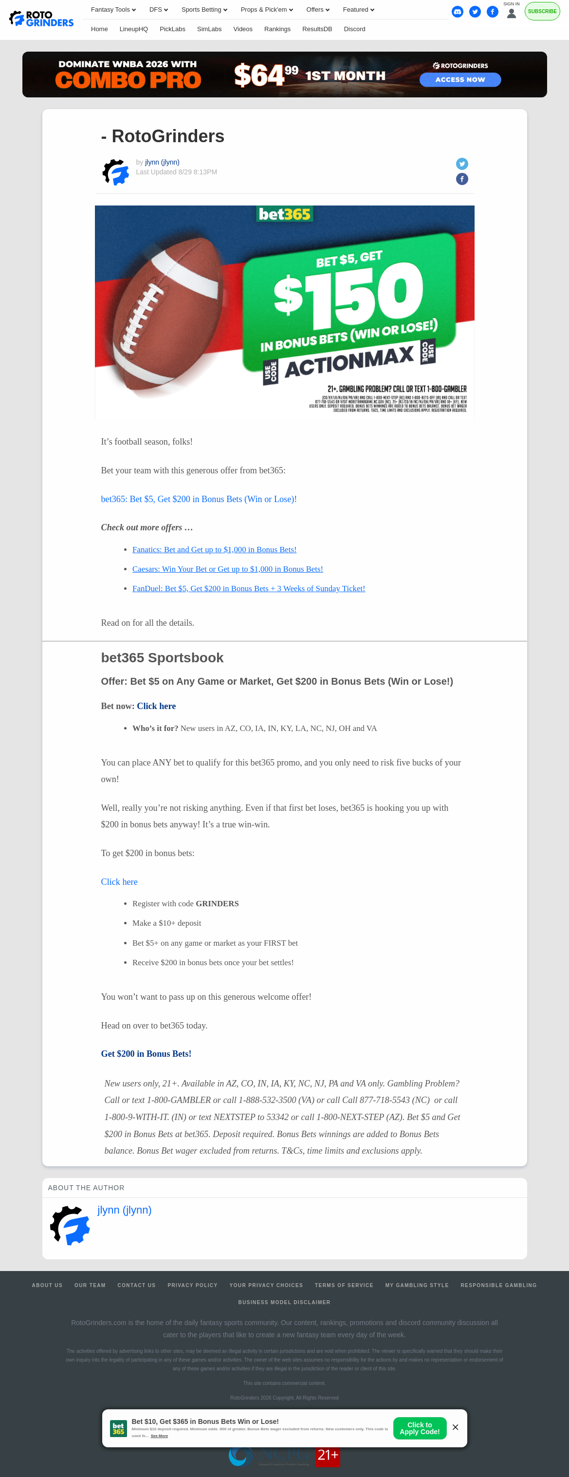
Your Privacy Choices (267, 1285)
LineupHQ (134, 29)
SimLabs (209, 29)
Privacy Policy (192, 1285)
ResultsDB (317, 29)
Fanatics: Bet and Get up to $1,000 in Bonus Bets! (214, 549)
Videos (243, 29)
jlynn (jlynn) (162, 162)
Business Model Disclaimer (285, 1302)
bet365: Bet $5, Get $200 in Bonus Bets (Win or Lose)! (199, 499)
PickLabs (172, 29)
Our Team (90, 1285)
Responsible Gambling (498, 1285)
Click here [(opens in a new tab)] (156, 706)
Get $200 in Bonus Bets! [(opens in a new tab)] (146, 1054)
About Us (47, 1285)
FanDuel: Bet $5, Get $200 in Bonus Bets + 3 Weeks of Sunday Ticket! (249, 588)
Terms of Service (344, 1285)
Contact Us (137, 1285)
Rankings (277, 29)
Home (99, 29)
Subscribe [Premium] (542, 11)
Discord (355, 29)
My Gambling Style (417, 1285)
